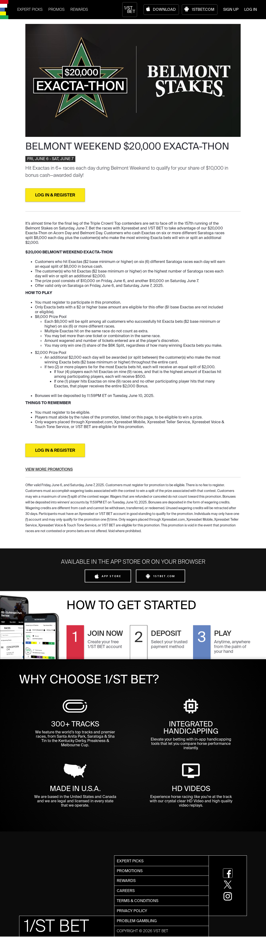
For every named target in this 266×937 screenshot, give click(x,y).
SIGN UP (230, 9)
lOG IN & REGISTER (55, 195)
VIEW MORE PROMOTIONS (49, 469)
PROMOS (56, 9)
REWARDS (79, 9)
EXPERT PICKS (30, 9)
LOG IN (250, 9)
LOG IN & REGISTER (55, 450)
